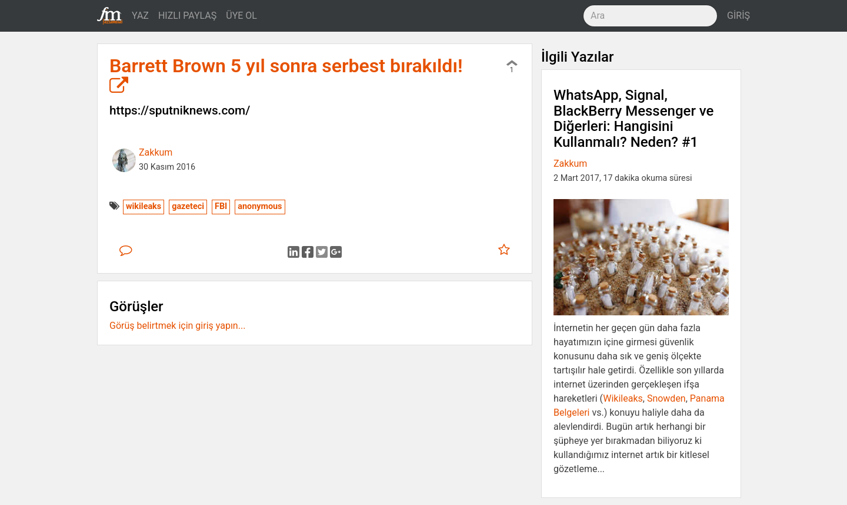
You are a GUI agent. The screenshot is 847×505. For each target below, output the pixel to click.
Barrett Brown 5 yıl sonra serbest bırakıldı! (286, 75)
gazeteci (188, 206)
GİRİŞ (738, 15)
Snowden (666, 398)
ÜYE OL (241, 15)
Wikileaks (623, 398)
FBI (221, 206)
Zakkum (155, 152)
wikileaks (143, 206)
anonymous (260, 206)
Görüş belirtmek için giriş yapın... (177, 325)
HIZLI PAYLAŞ (187, 15)
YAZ (140, 15)
